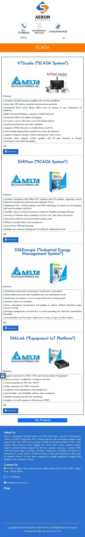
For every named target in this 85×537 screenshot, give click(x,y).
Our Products (42, 420)
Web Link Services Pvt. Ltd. (49, 531)
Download (10, 151)
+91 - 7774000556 (13, 477)
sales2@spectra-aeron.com (17, 483)
